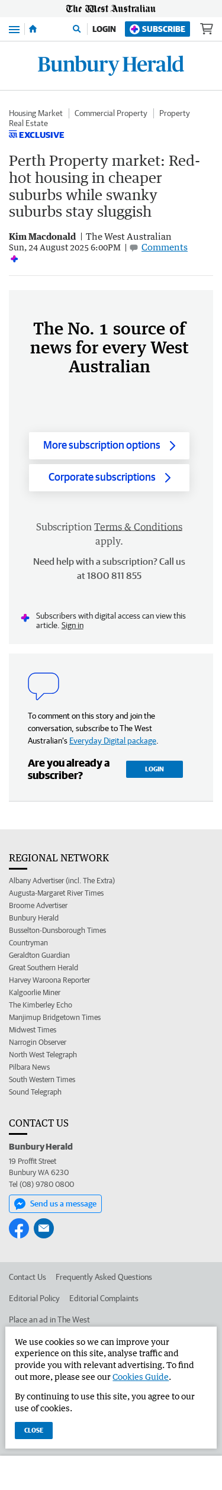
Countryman (28, 942)
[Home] (32, 29)
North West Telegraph (43, 1054)
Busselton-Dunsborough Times (57, 930)
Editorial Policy (34, 1298)
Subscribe (157, 29)
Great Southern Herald (43, 967)
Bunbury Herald (34, 917)
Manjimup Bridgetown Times (55, 1017)
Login (104, 29)
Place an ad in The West (49, 1319)
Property (174, 113)
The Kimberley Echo (40, 1004)
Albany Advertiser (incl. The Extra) (62, 880)
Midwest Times (32, 1029)
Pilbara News (29, 1067)
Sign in (72, 625)
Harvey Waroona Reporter (49, 980)
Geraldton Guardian (39, 955)
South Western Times (42, 1079)
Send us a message (55, 1204)
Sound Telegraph (35, 1091)
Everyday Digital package (112, 740)
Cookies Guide (140, 1377)
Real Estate (28, 123)
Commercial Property (111, 113)
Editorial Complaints (104, 1298)
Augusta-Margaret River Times (56, 893)
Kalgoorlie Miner (34, 992)
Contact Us (27, 1277)
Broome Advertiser (38, 905)
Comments (164, 247)
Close (33, 1430)
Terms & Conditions (138, 527)
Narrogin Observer (37, 1042)
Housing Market (36, 113)
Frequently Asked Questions (104, 1277)
